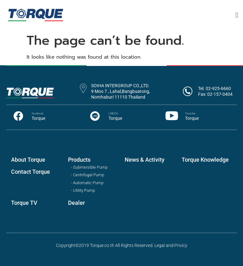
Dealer (76, 202)
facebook (38, 113)
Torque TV (24, 202)
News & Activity (145, 159)
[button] (237, 15)
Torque (38, 118)
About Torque (28, 159)
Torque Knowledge (205, 159)
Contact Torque (30, 171)
